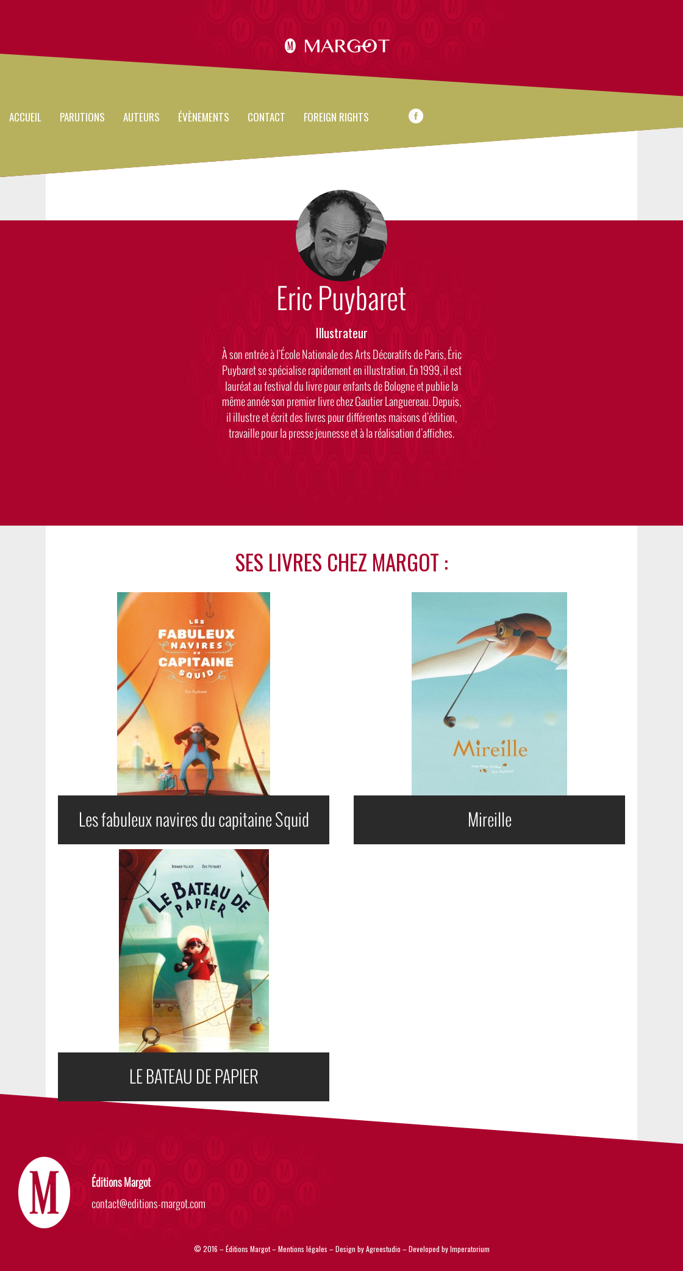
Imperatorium (470, 1249)
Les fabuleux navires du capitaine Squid (194, 820)
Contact (266, 118)
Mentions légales (302, 1249)
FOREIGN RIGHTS (336, 118)
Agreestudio (384, 1249)
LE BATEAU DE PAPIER (194, 1077)
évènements (203, 118)
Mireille (490, 820)
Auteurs (141, 118)
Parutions (82, 118)
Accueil (25, 118)
